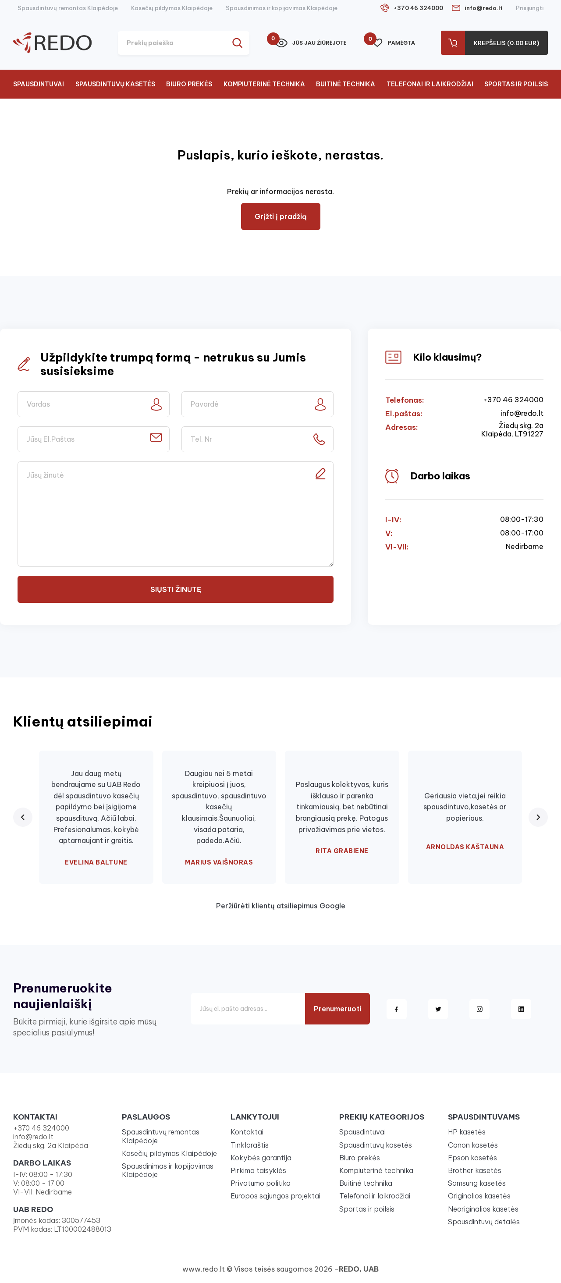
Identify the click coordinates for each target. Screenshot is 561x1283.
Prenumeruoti (337, 1008)
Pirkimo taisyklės (258, 1170)
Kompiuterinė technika (264, 84)
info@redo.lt (484, 7)
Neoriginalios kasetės (483, 1209)
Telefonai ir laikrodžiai (430, 84)
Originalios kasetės (479, 1195)
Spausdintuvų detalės (484, 1221)
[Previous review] (22, 817)
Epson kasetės (472, 1157)
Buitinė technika (345, 84)
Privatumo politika (261, 1183)
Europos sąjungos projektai (275, 1195)
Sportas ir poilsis (516, 84)
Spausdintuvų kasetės (115, 84)
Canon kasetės (473, 1145)
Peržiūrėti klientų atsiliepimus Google (280, 905)
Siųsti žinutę (175, 589)
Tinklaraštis (250, 1145)
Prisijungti (529, 7)
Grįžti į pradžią (281, 216)
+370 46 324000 (418, 7)
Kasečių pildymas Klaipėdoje (172, 7)
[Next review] (538, 817)
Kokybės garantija (261, 1157)
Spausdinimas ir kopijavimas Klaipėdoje (281, 7)
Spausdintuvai (38, 84)
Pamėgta (393, 43)
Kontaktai (247, 1131)
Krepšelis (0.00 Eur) (506, 42)
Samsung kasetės (477, 1183)
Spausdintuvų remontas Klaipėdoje (68, 7)
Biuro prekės (189, 84)
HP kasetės (467, 1131)
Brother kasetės (474, 1170)
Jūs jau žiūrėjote (311, 43)
